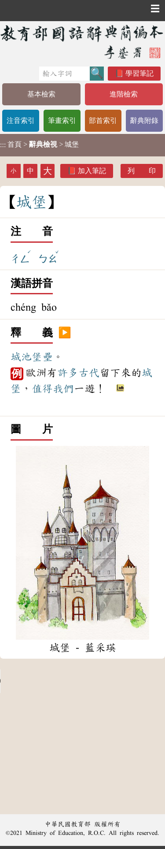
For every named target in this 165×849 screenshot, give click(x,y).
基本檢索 (41, 94)
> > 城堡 (39, 144)
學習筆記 (139, 73)
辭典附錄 (144, 120)
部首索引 (103, 120)
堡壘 (42, 357)
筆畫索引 (62, 120)
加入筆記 (92, 170)
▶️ (64, 333)
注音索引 (21, 120)
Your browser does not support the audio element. (66, 681)
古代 (88, 372)
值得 (42, 388)
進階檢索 (124, 94)
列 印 (142, 170)
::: (3, 145)
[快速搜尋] (64, 74)
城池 (21, 357)
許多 (67, 372)
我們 (63, 388)
